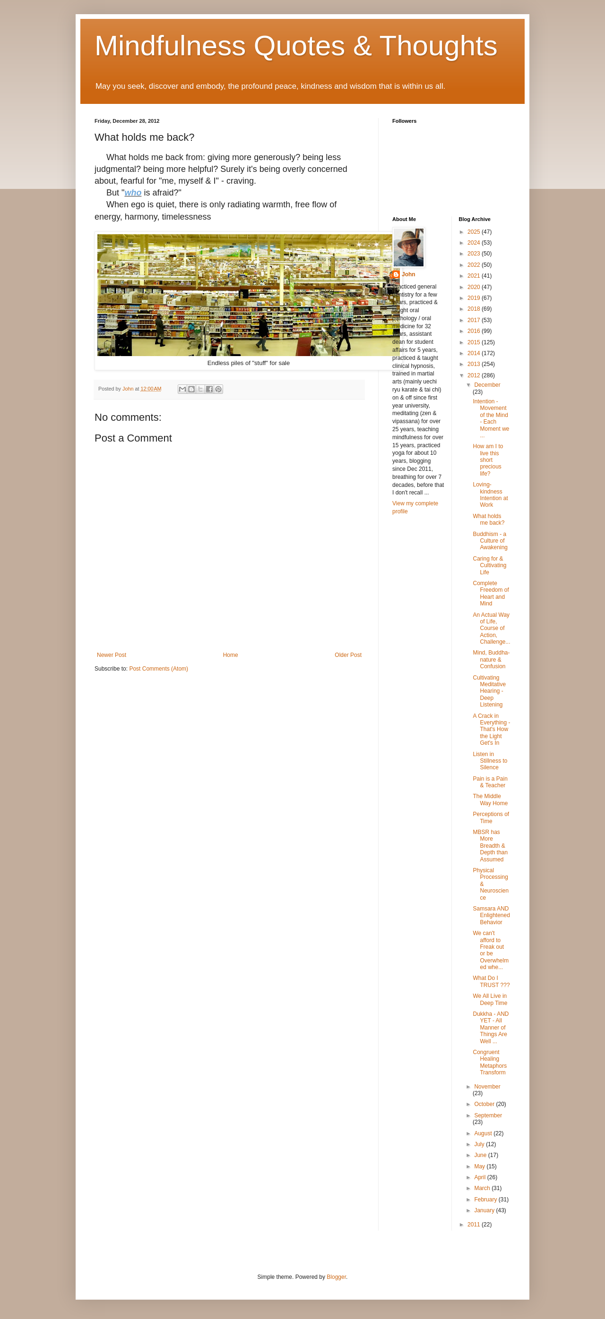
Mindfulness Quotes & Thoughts (296, 45)
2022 (474, 265)
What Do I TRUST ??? (491, 981)
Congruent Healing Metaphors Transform (490, 1062)
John (408, 274)
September (488, 1115)
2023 (474, 253)
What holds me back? (488, 519)
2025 (474, 232)
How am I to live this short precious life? (488, 460)
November (487, 1086)
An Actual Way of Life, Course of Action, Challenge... (491, 629)
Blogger (336, 1277)
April (480, 1177)
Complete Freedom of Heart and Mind (491, 593)
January (485, 1210)
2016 (474, 331)
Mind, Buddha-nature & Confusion (491, 659)
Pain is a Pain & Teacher (490, 782)
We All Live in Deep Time (490, 999)
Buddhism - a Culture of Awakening (490, 541)
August (483, 1133)
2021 (474, 275)
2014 (474, 353)
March (483, 1188)
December (487, 385)
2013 (474, 364)
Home (230, 655)
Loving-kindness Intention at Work (490, 494)
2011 (474, 1224)
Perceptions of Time (491, 817)
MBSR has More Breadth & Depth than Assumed (490, 846)
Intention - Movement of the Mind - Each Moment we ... (491, 418)
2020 (474, 287)
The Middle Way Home (490, 799)
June (481, 1155)
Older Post (348, 655)
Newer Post (111, 655)
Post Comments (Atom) (158, 668)
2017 (474, 320)
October (485, 1104)
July (480, 1144)
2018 (474, 309)
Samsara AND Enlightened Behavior (491, 915)
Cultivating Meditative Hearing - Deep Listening (489, 691)
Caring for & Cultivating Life (489, 565)
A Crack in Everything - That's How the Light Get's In (491, 730)
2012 (474, 375)
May (480, 1166)
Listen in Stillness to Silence (490, 761)
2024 (474, 242)
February (486, 1199)
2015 (474, 342)
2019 (474, 298)
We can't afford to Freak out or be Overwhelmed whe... (491, 950)
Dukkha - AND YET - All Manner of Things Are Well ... (491, 1028)
